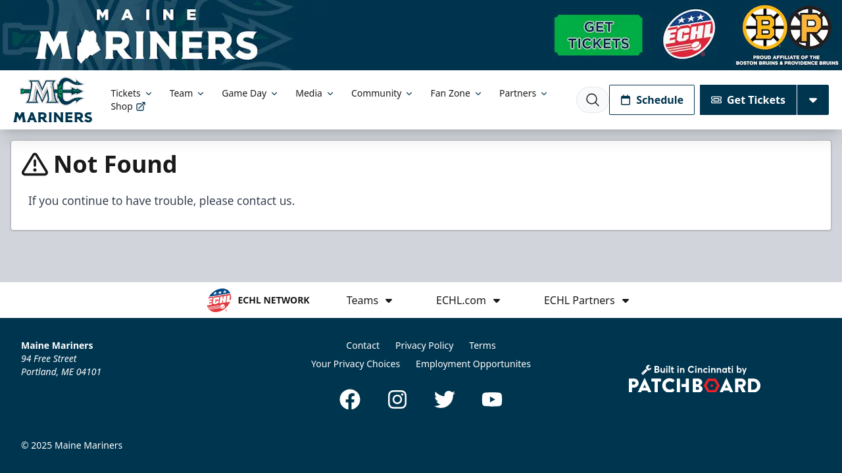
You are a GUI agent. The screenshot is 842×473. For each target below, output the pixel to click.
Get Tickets (748, 100)
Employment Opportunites (473, 363)
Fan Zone (456, 93)
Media (315, 93)
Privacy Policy (424, 345)
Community (383, 93)
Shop (128, 106)
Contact (363, 345)
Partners (524, 93)
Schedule (651, 100)
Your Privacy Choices (355, 363)
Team (188, 93)
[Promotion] (421, 35)
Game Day (251, 93)
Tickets (132, 93)
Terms (482, 345)
